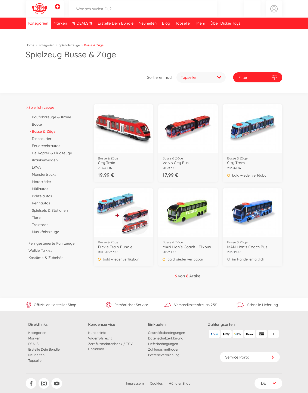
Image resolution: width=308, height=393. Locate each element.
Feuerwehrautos (44, 145)
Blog (166, 32)
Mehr (200, 32)
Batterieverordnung (163, 355)
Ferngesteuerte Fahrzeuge (50, 243)
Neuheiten (148, 32)
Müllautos (38, 188)
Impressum (135, 383)
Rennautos (39, 203)
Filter (257, 77)
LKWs (35, 167)
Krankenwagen (43, 160)
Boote (35, 124)
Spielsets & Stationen (48, 210)
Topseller (183, 32)
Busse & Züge (42, 131)
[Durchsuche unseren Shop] (143, 13)
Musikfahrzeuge (44, 231)
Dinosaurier (40, 138)
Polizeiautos (40, 196)
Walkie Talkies (39, 250)
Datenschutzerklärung (165, 338)
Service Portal (249, 357)
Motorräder (40, 181)
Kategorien (38, 32)
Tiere (35, 217)
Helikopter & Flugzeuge (50, 153)
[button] (252, 13)
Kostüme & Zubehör (44, 257)
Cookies (156, 383)
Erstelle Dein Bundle (115, 32)
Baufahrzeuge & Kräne (50, 117)
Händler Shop (180, 383)
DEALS (83, 32)
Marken (60, 32)
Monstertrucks (42, 174)
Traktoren (39, 224)
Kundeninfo (97, 332)
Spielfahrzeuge (69, 45)
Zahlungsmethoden (163, 349)
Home (30, 45)
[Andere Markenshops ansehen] (57, 11)
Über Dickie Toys (225, 32)
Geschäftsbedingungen (166, 332)
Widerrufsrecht (100, 338)
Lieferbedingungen (163, 344)
